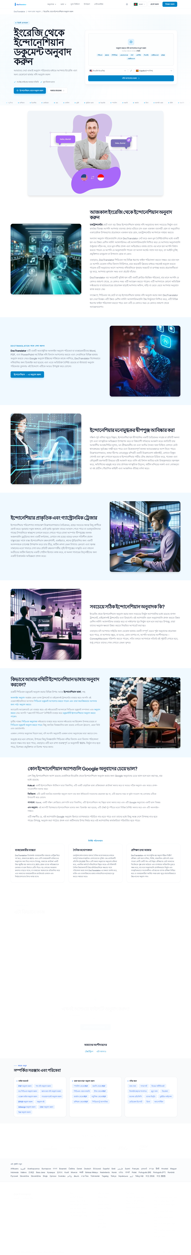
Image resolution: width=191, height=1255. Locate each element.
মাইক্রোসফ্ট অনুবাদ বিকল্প (78, 1216)
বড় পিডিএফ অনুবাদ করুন (27, 1091)
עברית (151, 1168)
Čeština (72, 1168)
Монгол (74, 1172)
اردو (131, 1176)
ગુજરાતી (144, 1168)
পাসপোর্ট (143, 1086)
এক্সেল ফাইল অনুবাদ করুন (27, 1096)
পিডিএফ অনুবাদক (29, 721)
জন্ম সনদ (132, 1086)
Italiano (23, 1172)
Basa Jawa (40, 1172)
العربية (22, 1168)
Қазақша (51, 1172)
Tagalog (105, 1176)
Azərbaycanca (33, 1168)
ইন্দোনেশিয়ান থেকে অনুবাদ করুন (29, 90)
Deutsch (87, 1168)
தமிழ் (70, 1176)
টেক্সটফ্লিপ (89, 1051)
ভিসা (148, 1101)
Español (106, 1168)
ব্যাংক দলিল (102, 1223)
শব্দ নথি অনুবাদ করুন (43, 1086)
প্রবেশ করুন (154, 4)
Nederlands (105, 1172)
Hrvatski (164, 1168)
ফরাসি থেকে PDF (98, 1086)
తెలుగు (76, 1176)
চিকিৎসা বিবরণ (103, 1197)
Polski (134, 1172)
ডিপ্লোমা (165, 1091)
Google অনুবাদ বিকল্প (77, 1201)
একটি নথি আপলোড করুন (95, 1027)
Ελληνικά (97, 1168)
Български (46, 1168)
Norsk (114, 1172)
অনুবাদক (51, 4)
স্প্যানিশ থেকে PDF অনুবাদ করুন (165, 1197)
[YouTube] (174, 1252)
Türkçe (113, 1176)
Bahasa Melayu (91, 1172)
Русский (14, 1176)
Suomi (127, 1168)
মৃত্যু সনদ (154, 1091)
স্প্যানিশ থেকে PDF (81, 1086)
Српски (53, 1176)
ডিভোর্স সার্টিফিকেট (105, 1208)
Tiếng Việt (139, 1176)
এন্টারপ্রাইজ (98, 4)
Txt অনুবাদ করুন (24, 1112)
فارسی (120, 1168)
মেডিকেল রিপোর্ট (135, 1101)
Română (171, 1172)
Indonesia (14, 1172)
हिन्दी (157, 1168)
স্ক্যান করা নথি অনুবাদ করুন (51, 1091)
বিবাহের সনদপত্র (103, 1205)
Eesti (113, 1168)
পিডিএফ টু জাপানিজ (100, 1101)
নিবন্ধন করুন (169, 4)
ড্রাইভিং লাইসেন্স (166, 1096)
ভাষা (63, 4)
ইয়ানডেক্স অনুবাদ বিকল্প (78, 1208)
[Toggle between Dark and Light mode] (127, 4)
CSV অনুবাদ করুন (46, 1107)
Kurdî (66, 1172)
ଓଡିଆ (121, 1172)
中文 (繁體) (161, 1176)
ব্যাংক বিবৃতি (150, 1096)
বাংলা (55, 1168)
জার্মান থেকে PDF (80, 1096)
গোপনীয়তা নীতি (27, 1198)
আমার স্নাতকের (57, 90)
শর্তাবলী (16, 1198)
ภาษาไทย (84, 1176)
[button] (138, 4)
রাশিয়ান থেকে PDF (81, 1101)
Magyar (173, 1168)
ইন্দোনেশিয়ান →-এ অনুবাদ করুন (27, 374)
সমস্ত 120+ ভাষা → (160, 1237)
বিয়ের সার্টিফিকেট (157, 1086)
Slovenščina (36, 1176)
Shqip (45, 1176)
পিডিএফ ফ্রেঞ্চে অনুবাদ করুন (164, 1201)
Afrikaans (14, 1168)
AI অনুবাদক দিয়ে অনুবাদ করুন (136, 1214)
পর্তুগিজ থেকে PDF (99, 1096)
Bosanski (62, 1168)
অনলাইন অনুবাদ (18, 697)
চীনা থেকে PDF (100, 1091)
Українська (123, 1176)
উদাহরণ (87, 4)
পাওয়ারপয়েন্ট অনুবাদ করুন (51, 1096)
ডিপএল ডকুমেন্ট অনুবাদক (79, 1205)
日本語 (31, 1172)
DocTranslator (22, 1194)
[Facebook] (169, 1252)
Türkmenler (95, 1176)
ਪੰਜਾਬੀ (127, 1172)
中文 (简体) (150, 1176)
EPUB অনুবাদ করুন (25, 1101)
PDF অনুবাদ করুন (24, 1086)
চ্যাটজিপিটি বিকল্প (76, 1197)
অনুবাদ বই (40, 1101)
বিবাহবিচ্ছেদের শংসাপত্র (137, 1091)
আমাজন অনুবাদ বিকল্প (78, 1212)
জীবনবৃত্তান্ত (102, 1227)
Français (135, 1168)
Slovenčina (24, 1176)
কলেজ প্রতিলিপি (135, 1096)
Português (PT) (159, 1172)
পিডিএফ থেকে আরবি (82, 1091)
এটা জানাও (101, 1051)
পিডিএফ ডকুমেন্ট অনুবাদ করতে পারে (26, 725)
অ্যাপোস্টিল (158, 1101)
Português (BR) (145, 1172)
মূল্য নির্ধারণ (75, 4)
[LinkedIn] (164, 1252)
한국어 (59, 1172)
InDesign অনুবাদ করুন (26, 1107)
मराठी (81, 1172)
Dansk (79, 1168)
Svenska (61, 1176)
